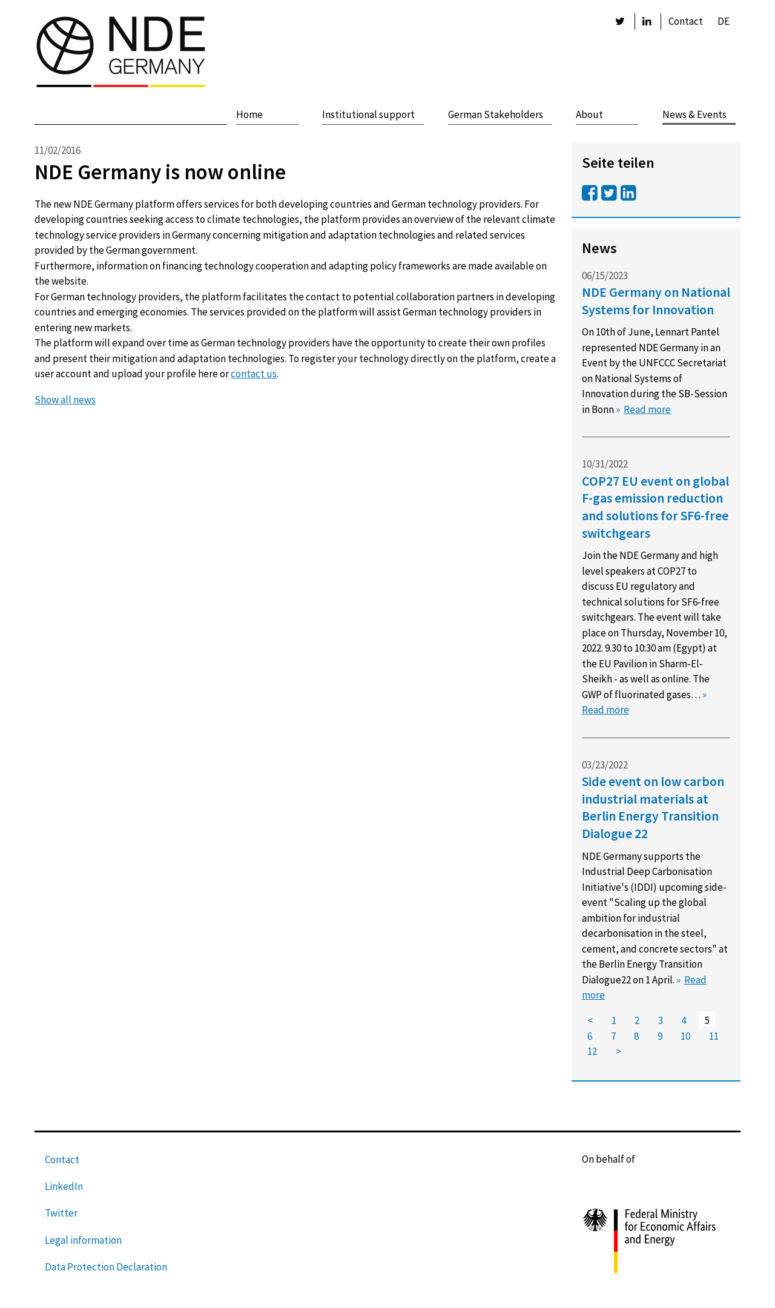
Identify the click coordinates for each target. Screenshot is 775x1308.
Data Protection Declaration (106, 1266)
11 (714, 1036)
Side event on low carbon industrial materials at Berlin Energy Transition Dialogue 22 (653, 807)
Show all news (65, 399)
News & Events (694, 114)
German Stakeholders (495, 114)
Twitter (61, 1213)
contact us (254, 373)
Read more (647, 409)
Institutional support (368, 114)
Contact (685, 21)
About (589, 114)
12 (592, 1052)
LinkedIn (64, 1186)
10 (685, 1036)
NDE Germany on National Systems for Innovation (656, 300)
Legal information (83, 1240)
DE (723, 21)
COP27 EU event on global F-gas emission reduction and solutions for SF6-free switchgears (655, 506)
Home (249, 114)
